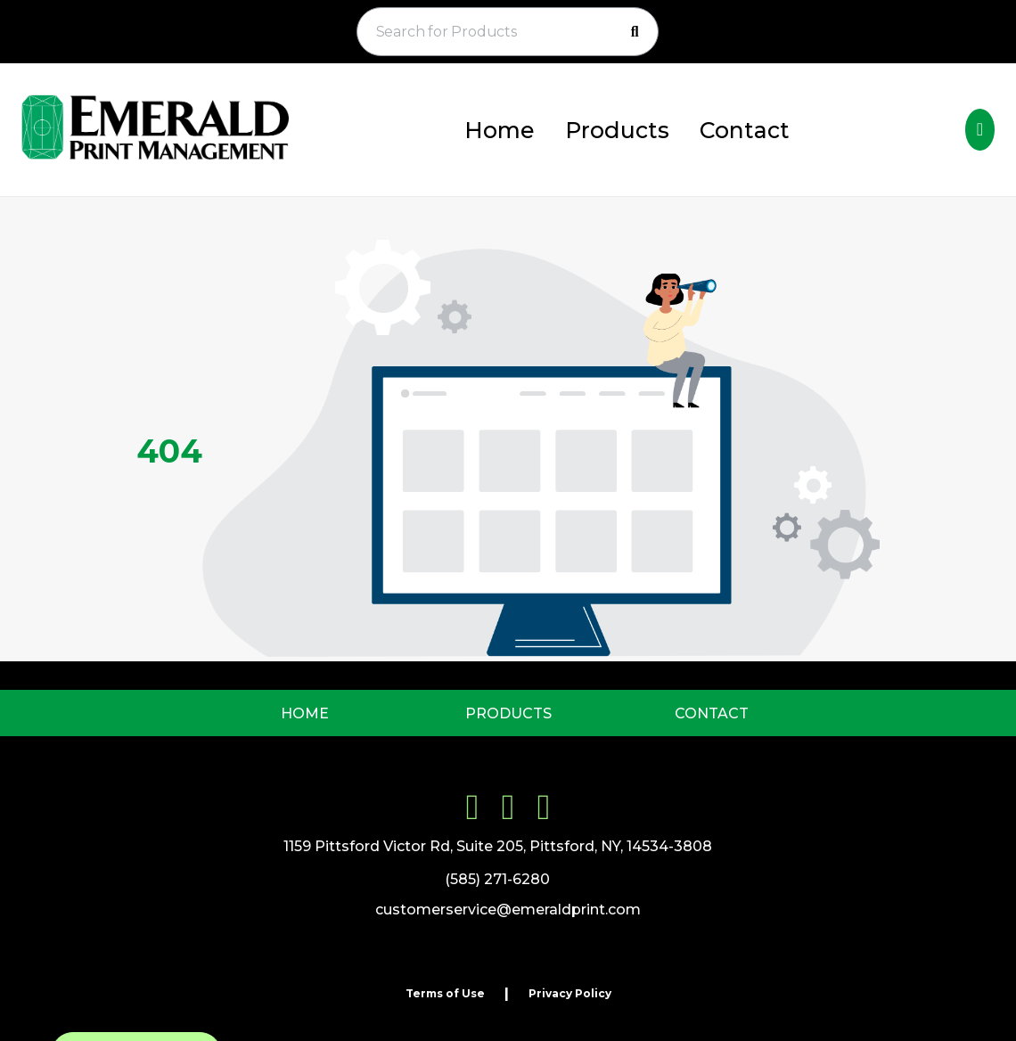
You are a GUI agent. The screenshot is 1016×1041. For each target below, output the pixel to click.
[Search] (634, 32)
